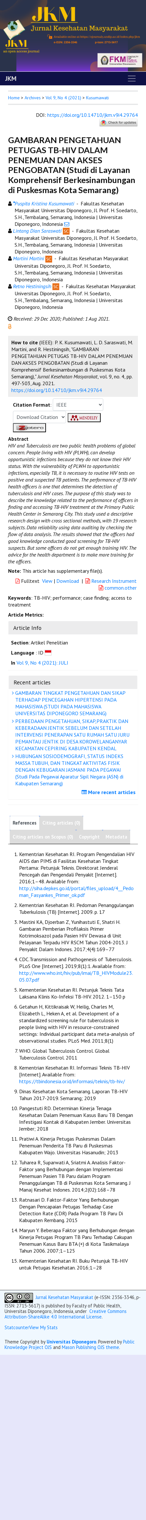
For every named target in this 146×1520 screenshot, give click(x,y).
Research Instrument (111, 581)
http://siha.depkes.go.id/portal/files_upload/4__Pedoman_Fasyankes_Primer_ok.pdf (76, 891)
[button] (9, 326)
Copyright (89, 837)
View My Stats (43, 1327)
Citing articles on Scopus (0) (43, 837)
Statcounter (17, 1327)
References (25, 823)
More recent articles (109, 792)
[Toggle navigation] (132, 78)
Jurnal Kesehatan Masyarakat (64, 1297)
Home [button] (14, 98)
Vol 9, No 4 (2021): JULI (42, 662)
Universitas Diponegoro (71, 1342)
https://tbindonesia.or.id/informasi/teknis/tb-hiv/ (72, 1081)
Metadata (116, 837)
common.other (118, 587)
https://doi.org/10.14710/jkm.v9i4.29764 (92, 115)
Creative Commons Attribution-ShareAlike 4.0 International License (66, 1314)
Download (67, 581)
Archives (33, 98)
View (47, 581)
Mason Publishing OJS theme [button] (90, 1347)
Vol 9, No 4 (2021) (63, 98)
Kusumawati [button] (97, 98)
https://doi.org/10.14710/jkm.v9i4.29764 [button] (56, 390)
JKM (11, 78)
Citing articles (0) (61, 823)
